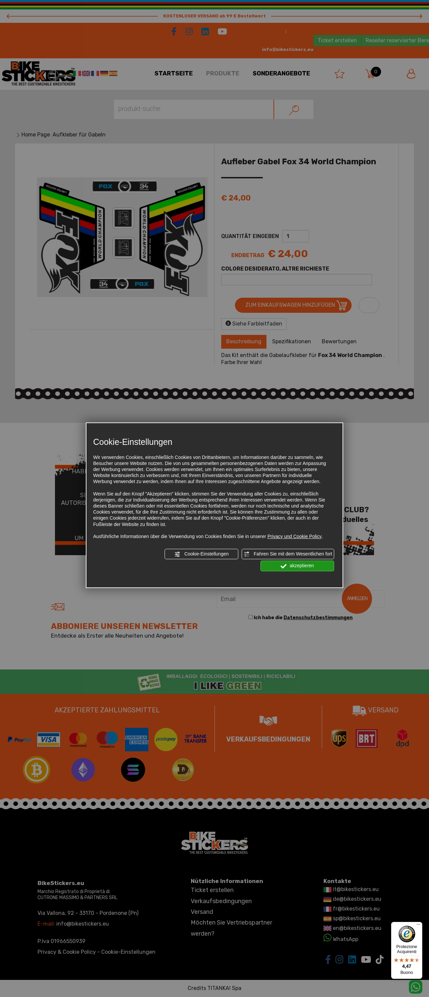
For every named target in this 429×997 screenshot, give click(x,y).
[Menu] (418, 926)
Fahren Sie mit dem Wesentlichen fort (288, 554)
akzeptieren (297, 566)
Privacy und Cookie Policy (294, 536)
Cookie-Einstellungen (201, 554)
